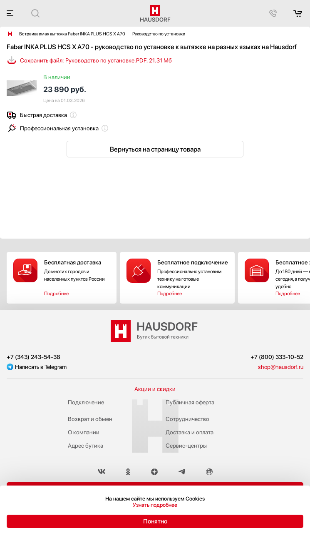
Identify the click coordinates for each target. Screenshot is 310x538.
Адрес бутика (85, 445)
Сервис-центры (186, 445)
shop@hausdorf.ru (280, 367)
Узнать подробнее (155, 505)
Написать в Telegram (41, 367)
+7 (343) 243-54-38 (33, 357)
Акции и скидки (155, 389)
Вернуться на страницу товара (155, 149)
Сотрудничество (187, 419)
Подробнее (56, 293)
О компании (83, 432)
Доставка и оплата (189, 432)
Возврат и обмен (90, 419)
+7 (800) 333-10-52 (276, 357)
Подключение (86, 402)
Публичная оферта (190, 402)
